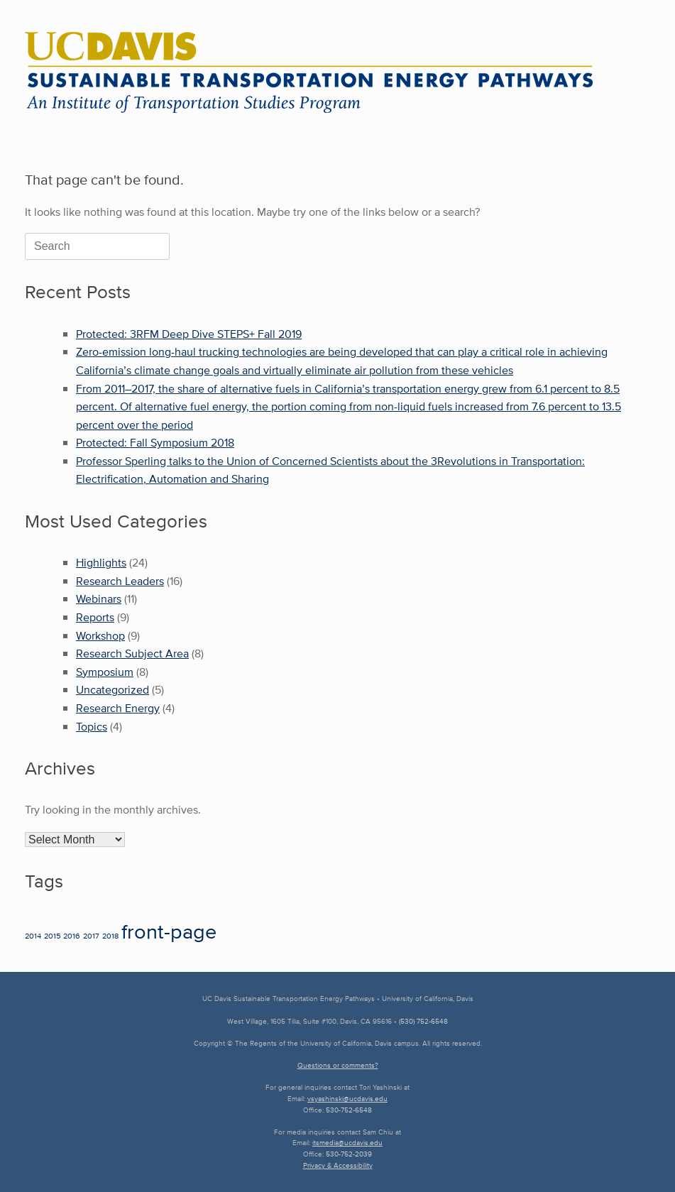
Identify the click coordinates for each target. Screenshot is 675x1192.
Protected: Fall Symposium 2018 (155, 442)
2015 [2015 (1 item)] (52, 935)
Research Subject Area (132, 653)
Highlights (101, 562)
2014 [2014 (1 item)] (33, 935)
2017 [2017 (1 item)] (91, 935)
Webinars (98, 599)
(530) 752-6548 (423, 1021)
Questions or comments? (337, 1065)
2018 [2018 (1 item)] (110, 935)
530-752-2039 (349, 1154)
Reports (95, 617)
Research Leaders (120, 581)
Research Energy (118, 708)
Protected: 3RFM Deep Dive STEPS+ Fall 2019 (189, 334)
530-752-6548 (349, 1110)
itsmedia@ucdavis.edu (347, 1142)
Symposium (104, 672)
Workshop (100, 636)
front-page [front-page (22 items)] (168, 931)
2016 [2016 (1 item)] (71, 935)
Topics (91, 726)
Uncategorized (112, 690)
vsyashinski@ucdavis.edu (347, 1098)
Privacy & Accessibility (338, 1165)
